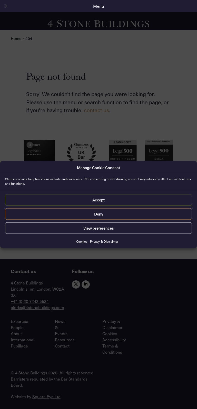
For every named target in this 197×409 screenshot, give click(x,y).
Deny (98, 214)
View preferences (98, 228)
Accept (98, 200)
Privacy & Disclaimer (104, 241)
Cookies (81, 241)
